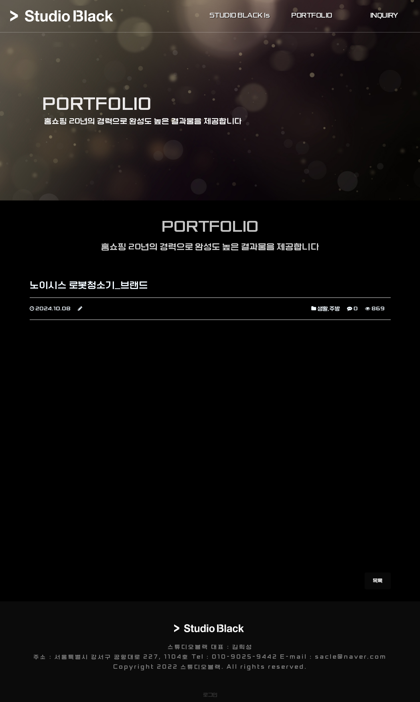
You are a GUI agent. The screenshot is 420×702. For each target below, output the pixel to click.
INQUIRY (384, 15)
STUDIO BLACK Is (239, 15)
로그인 (210, 694)
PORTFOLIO (311, 15)
